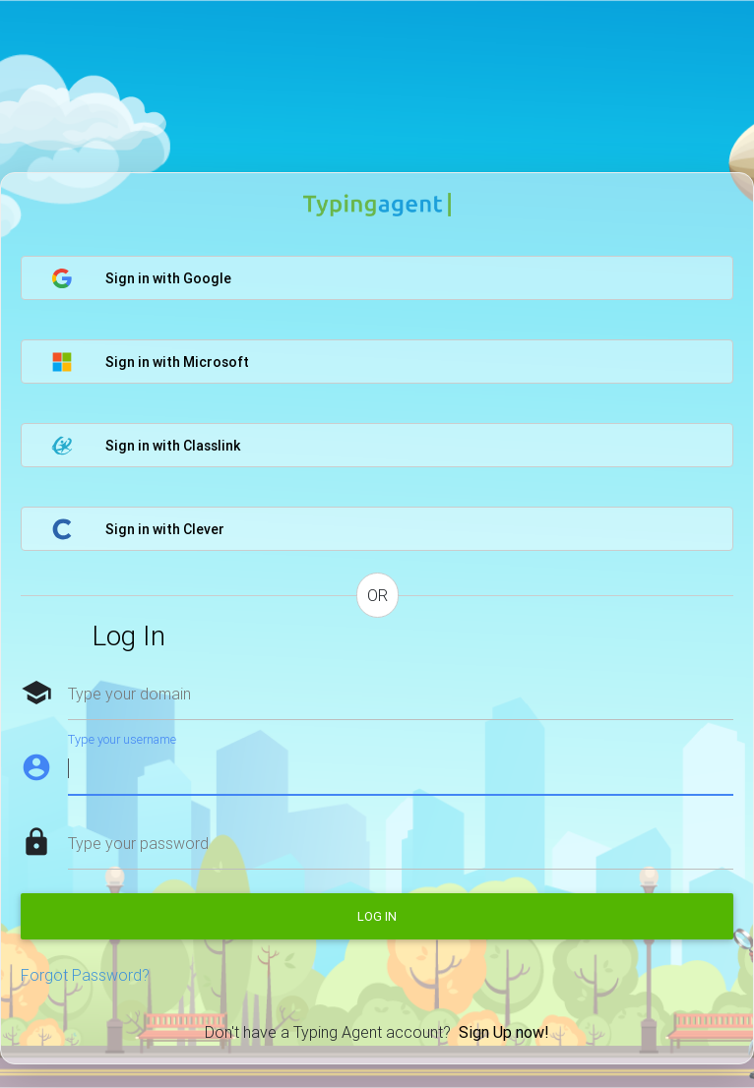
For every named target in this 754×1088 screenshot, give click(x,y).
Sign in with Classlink (145, 445)
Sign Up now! (504, 1032)
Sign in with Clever (137, 529)
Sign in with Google (141, 278)
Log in (377, 916)
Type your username (122, 739)
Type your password (138, 843)
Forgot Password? (85, 975)
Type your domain (129, 693)
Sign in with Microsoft (150, 362)
